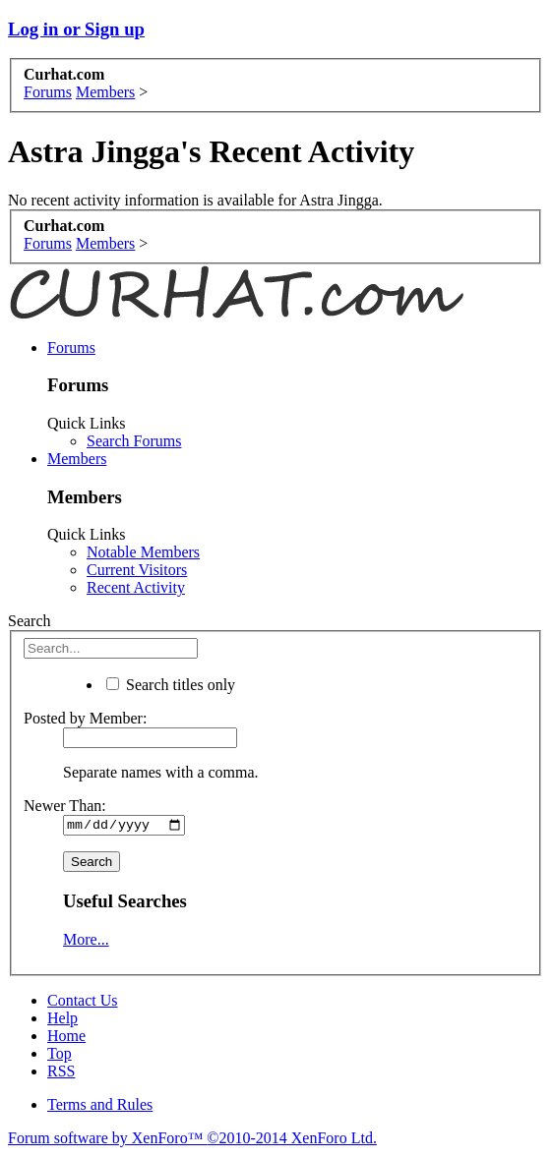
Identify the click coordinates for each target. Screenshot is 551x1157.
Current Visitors (137, 569)
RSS (61, 1073)
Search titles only (170, 684)
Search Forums (134, 441)
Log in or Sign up (76, 29)
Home (66, 1037)
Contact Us (82, 1002)
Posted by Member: (85, 718)
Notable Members (143, 552)
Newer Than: (65, 805)
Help (62, 1020)
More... (86, 941)
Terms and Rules (100, 1106)
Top (59, 1055)
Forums (71, 347)
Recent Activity (136, 587)
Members (76, 458)
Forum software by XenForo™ (192, 1139)
